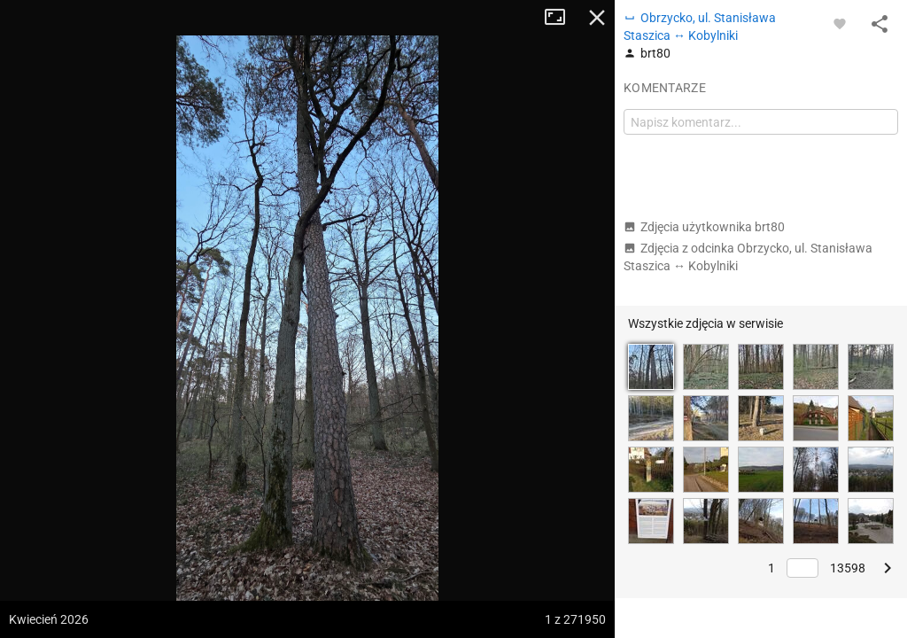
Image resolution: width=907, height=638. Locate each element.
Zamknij (597, 17)
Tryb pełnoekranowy (561, 17)
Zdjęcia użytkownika (704, 227)
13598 (847, 568)
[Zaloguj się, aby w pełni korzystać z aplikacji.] (840, 23)
